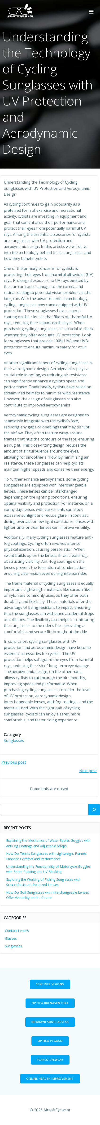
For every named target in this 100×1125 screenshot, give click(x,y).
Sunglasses (14, 740)
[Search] (94, 809)
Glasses (11, 938)
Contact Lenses (17, 930)
